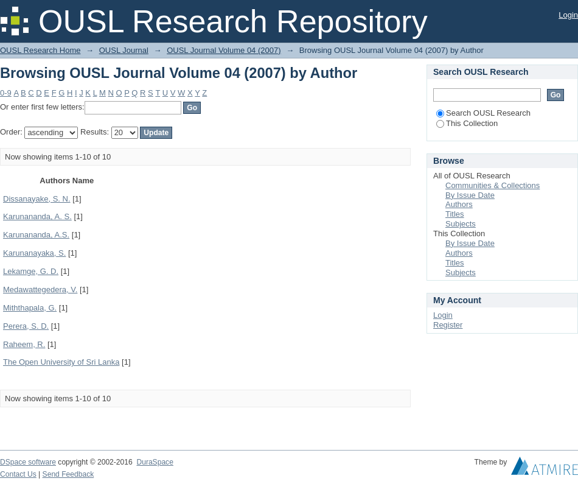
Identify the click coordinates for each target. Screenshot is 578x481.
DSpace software (28, 462)
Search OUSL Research (483, 113)
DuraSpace (154, 462)
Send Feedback (68, 474)
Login (568, 14)
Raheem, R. (24, 344)
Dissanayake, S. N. (37, 198)
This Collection (467, 123)
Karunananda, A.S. (36, 234)
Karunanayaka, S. (34, 253)
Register (447, 324)
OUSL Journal (123, 50)
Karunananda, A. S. (37, 216)
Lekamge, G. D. (30, 271)
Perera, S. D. (26, 326)
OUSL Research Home (40, 50)
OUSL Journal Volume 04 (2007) (223, 50)
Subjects (460, 223)
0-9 (6, 92)
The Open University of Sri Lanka (61, 362)
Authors (459, 204)
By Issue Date (470, 195)
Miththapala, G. (30, 307)
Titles (454, 214)
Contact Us (18, 474)
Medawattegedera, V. (40, 289)
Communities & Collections (492, 185)
